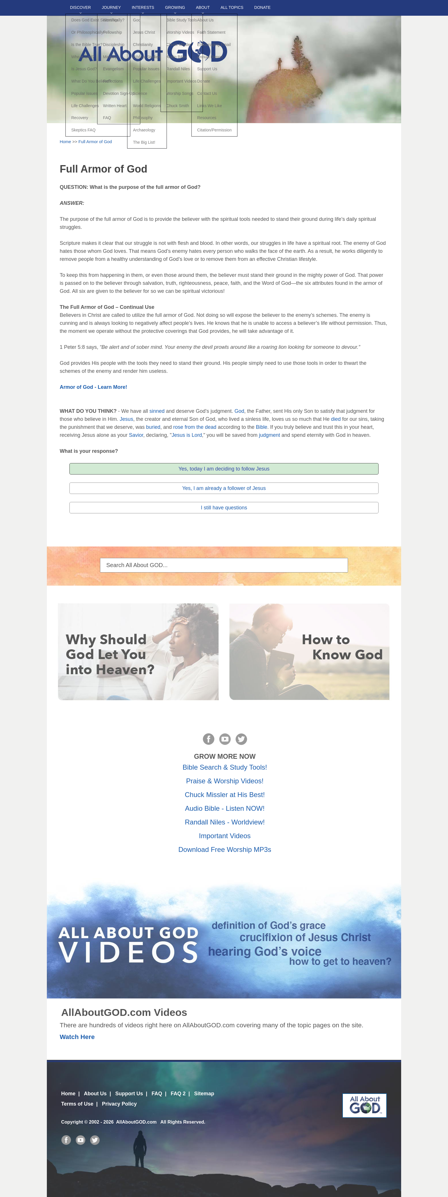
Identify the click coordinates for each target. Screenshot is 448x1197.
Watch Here (77, 1036)
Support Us (129, 1093)
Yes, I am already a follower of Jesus (224, 488)
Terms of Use (77, 1104)
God (239, 411)
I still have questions (224, 508)
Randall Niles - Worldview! (225, 822)
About (203, 7)
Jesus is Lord (187, 435)
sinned (157, 411)
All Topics (232, 7)
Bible (261, 427)
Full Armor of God (95, 141)
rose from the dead (194, 427)
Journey (111, 7)
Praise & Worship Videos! (224, 781)
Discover (80, 7)
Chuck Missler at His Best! (225, 794)
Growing (175, 7)
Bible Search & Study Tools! (225, 767)
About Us (95, 1093)
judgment (269, 435)
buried (153, 427)
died (336, 419)
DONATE (262, 7)
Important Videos (225, 836)
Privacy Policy (119, 1104)
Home (65, 141)
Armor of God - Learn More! (93, 387)
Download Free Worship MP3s (224, 849)
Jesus (126, 419)
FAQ (156, 1093)
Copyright (72, 1121)
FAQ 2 (178, 1093)
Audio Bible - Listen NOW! (225, 808)
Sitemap (204, 1093)
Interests (143, 7)
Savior (136, 435)
